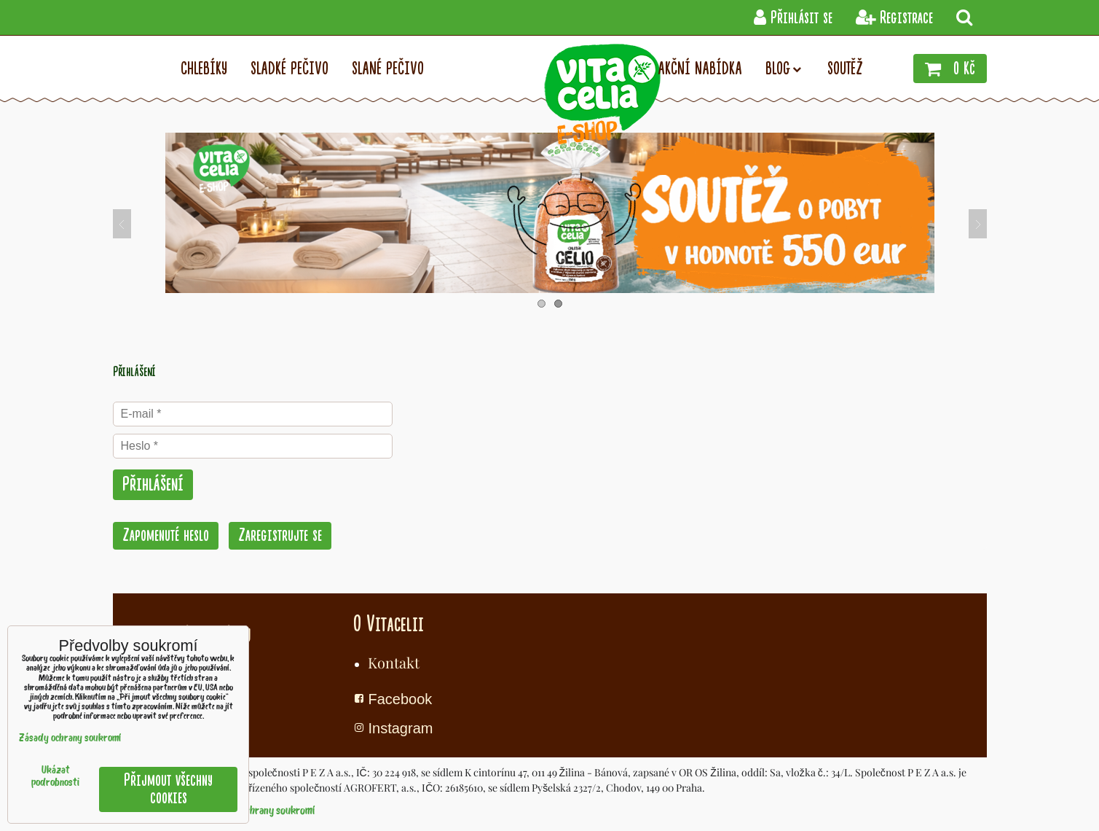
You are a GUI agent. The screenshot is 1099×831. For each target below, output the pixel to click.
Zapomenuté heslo (165, 535)
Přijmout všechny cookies (168, 789)
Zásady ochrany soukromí (261, 811)
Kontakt (393, 662)
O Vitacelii (388, 624)
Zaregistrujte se (280, 535)
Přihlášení (153, 484)
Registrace (894, 17)
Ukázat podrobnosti (55, 777)
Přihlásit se (793, 17)
